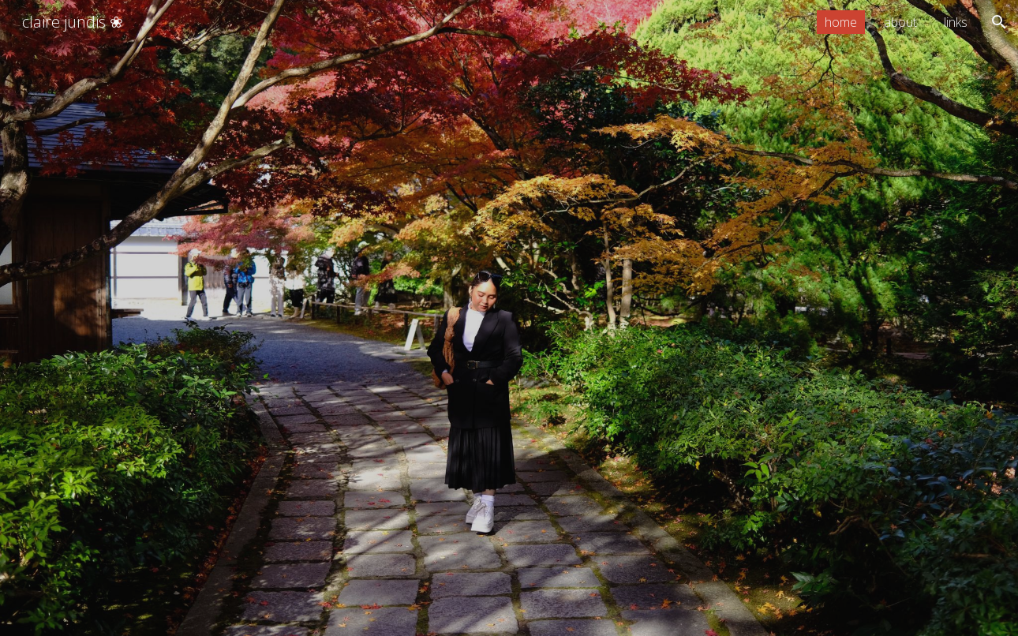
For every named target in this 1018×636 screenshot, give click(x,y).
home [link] (841, 22)
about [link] (900, 22)
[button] (999, 22)
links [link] (955, 22)
